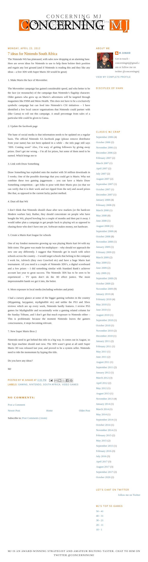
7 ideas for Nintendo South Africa (32, 54)
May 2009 (101, 262)
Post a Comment (16, 404)
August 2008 (102, 225)
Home (49, 410)
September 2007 (104, 184)
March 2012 (102, 377)
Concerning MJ (74, 16)
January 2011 (103, 341)
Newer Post (14, 410)
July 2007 (101, 173)
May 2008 (101, 215)
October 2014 (103, 424)
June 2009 (101, 267)
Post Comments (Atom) (34, 417)
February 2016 (103, 450)
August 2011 (102, 362)
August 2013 (102, 393)
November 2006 (104, 147)
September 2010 (104, 320)
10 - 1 (99, 529)
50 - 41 (99, 511)
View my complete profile (113, 77)
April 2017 (101, 461)
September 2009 (104, 278)
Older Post (84, 410)
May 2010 (101, 304)
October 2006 (103, 142)
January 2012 (103, 372)
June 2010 (101, 309)
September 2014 (104, 419)
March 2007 (102, 163)
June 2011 (101, 356)
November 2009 (104, 288)
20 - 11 (99, 524)
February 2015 (103, 435)
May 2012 (101, 388)
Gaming (23, 384)
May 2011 (101, 351)
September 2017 (104, 471)
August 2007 (102, 178)
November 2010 (104, 330)
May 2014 (101, 414)
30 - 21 (99, 520)
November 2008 (104, 241)
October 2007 (103, 189)
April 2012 (101, 382)
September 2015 (104, 445)
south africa (51, 384)
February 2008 (103, 205)
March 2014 (102, 409)
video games (70, 384)
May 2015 (101, 440)
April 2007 (101, 168)
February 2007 (103, 157)
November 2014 (104, 430)
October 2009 (103, 283)
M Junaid (125, 53)
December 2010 (104, 335)
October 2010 (103, 325)
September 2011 (104, 367)
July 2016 (101, 456)
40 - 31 (99, 515)
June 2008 (101, 220)
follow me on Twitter (129, 494)
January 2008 (103, 199)
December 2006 (104, 152)
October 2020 (103, 477)
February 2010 (103, 299)
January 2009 (103, 246)
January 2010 (103, 293)
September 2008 (104, 231)
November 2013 (104, 398)
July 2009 (101, 273)
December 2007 (104, 194)
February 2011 (103, 346)
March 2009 (102, 257)
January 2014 (103, 403)
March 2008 (102, 210)
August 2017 (102, 466)
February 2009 (103, 252)
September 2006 (104, 136)
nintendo (35, 384)
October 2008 (103, 236)
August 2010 (102, 314)
